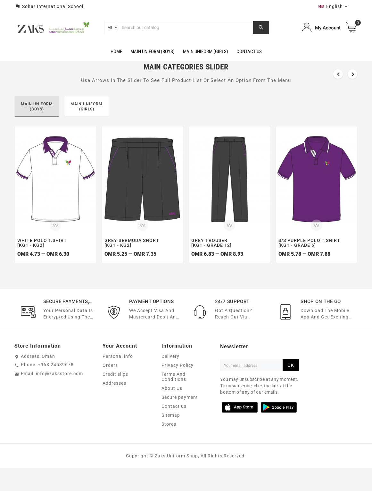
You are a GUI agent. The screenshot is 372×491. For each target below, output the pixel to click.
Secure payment (179, 397)
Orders (110, 365)
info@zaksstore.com (59, 373)
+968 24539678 (56, 364)
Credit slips (115, 374)
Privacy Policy (177, 365)
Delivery (170, 356)
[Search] (186, 27)
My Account (328, 28)
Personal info (118, 356)
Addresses (114, 383)
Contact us (173, 406)
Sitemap (170, 415)
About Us (171, 388)
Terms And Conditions (173, 377)
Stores (168, 424)
